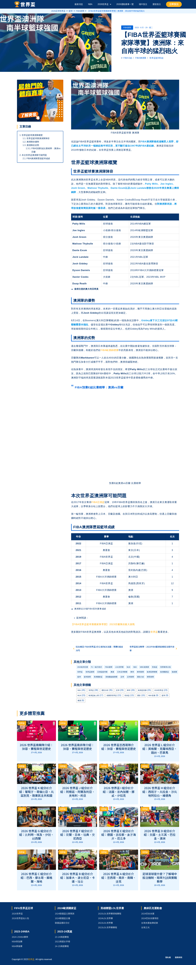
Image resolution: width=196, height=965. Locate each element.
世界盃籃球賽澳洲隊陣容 (38, 138)
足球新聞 (130, 677)
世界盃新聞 (90, 672)
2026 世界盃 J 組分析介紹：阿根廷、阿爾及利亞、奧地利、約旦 (77, 791)
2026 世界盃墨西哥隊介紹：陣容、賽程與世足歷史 (118, 747)
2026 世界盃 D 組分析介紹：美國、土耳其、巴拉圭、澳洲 (159, 834)
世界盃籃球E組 (156, 58)
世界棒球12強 (165, 667)
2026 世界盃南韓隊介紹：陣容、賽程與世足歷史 (36, 747)
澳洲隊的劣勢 (33, 145)
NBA (135, 667)
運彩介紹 (140, 677)
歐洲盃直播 (142, 690)
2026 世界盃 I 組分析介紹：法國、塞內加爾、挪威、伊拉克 (118, 791)
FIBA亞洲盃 (98, 502)
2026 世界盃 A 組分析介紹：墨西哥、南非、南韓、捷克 (118, 877)
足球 (122, 677)
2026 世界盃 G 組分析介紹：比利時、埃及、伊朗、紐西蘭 (36, 834)
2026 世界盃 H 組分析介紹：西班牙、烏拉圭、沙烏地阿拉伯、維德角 (159, 791)
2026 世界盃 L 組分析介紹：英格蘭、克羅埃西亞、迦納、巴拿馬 (159, 748)
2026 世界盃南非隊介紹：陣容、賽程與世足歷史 (77, 747)
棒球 (132, 672)
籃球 (71, 11)
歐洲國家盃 (164, 672)
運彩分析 (104, 690)
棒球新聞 (140, 672)
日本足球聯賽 (122, 672)
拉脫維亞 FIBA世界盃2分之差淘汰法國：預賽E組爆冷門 (97, 648)
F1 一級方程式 (96, 667)
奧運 (112, 672)
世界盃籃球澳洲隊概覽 (32, 135)
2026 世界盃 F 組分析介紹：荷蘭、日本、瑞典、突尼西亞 (77, 834)
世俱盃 (154, 667)
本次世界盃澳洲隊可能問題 (34, 155)
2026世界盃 (158, 690)
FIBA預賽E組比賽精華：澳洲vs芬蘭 (45, 150)
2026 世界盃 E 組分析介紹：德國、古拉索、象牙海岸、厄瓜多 (118, 834)
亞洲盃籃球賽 (102, 672)
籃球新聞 (87, 677)
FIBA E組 (127, 58)
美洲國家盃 (98, 677)
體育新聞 (150, 677)
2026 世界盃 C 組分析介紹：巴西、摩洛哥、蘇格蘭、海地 (36, 877)
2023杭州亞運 (82, 667)
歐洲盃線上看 (94, 695)
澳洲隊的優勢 (33, 142)
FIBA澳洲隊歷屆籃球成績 (38, 158)
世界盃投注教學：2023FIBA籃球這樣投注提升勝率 (154, 648)
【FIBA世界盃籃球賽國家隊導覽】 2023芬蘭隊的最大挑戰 (103, 624)
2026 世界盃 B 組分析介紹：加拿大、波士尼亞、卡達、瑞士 (77, 877)
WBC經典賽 (144, 667)
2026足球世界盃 (58, 11)
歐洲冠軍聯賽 (152, 672)
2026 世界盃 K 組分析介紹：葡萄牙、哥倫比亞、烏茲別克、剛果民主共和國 (36, 791)
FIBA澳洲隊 (140, 58)
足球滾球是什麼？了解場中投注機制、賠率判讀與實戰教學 (159, 877)
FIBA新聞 (80, 11)
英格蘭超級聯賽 (111, 677)
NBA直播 (151, 695)
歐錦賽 (174, 672)
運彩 (139, 695)
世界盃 (154, 632)
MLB (128, 667)
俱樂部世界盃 (112, 695)
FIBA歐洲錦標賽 (109, 350)
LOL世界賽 (119, 667)
